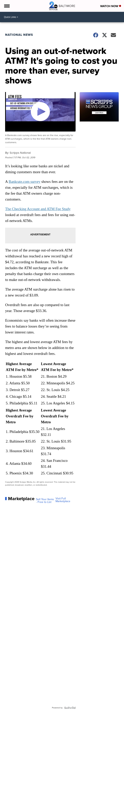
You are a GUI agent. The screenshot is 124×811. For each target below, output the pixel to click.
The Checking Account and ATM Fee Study (37, 209)
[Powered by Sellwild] (70, 707)
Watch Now (110, 6)
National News (19, 34)
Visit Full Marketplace (63, 500)
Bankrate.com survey (24, 182)
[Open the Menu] (6, 6)
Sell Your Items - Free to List (45, 501)
